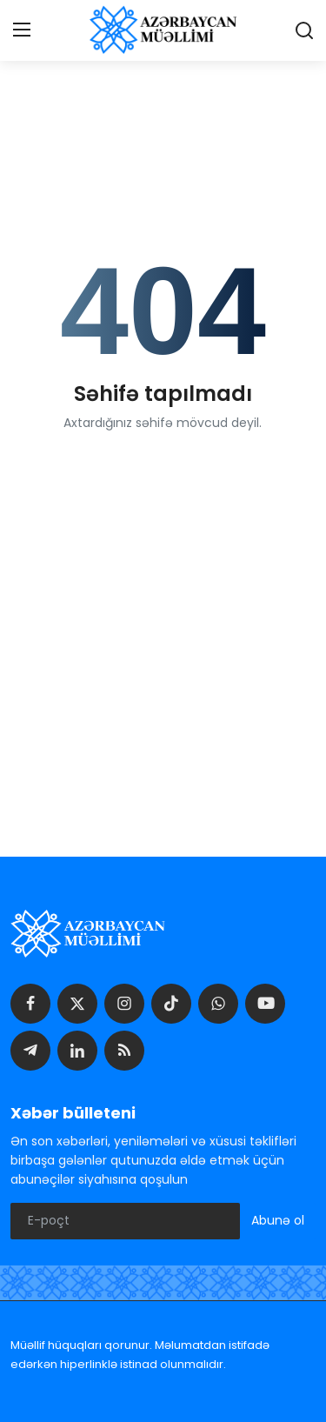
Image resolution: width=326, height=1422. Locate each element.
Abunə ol (277, 1220)
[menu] (21, 30)
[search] (304, 30)
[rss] (124, 1051)
